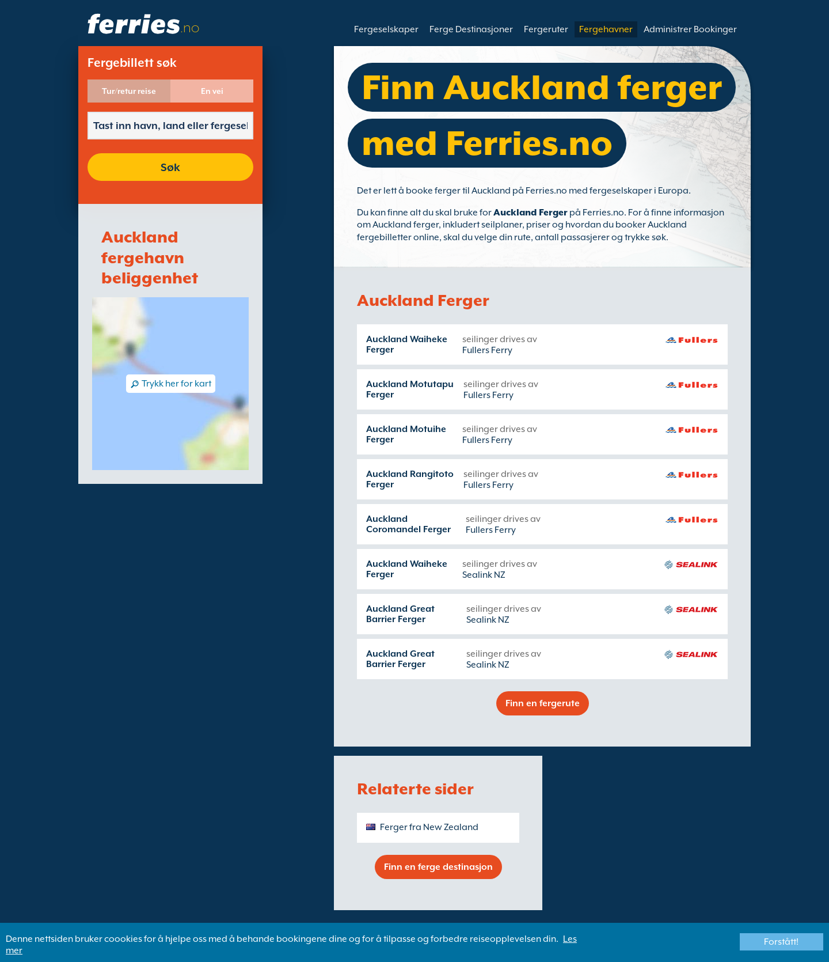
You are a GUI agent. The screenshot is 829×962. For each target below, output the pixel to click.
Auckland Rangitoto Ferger (410, 479)
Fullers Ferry (487, 350)
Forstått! (781, 942)
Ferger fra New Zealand (429, 827)
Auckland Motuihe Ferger (406, 434)
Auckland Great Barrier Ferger (400, 614)
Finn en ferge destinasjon (438, 867)
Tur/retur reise (129, 91)
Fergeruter (546, 29)
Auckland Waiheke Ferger (406, 344)
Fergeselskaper (386, 29)
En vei (212, 91)
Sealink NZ (483, 575)
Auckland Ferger (530, 212)
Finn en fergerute (542, 703)
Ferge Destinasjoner (471, 29)
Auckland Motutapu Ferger (410, 389)
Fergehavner (606, 29)
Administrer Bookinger (690, 29)
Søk (170, 167)
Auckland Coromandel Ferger (408, 524)
